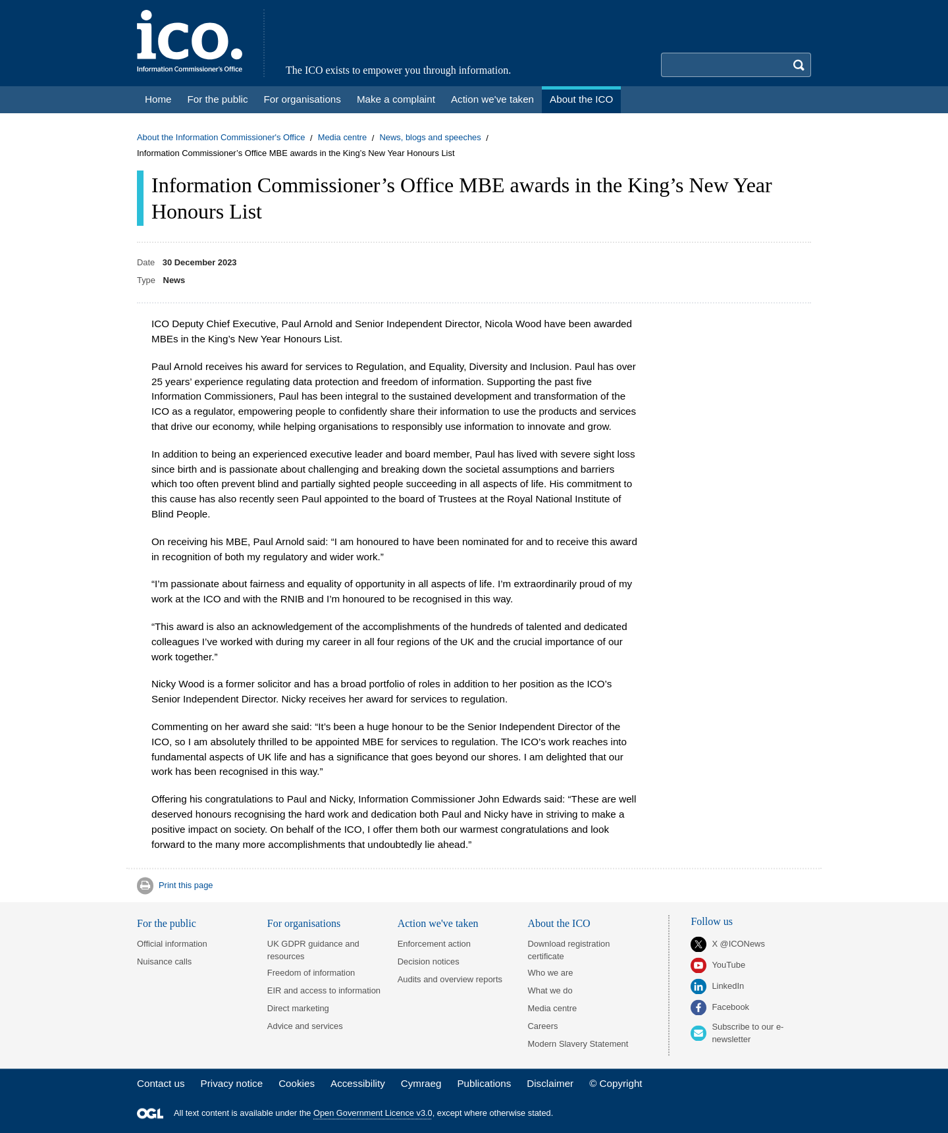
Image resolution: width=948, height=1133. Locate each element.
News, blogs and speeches (430, 138)
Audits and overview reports (450, 979)
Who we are (550, 973)
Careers (543, 1026)
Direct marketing (298, 1008)
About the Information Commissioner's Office (221, 138)
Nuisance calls (164, 961)
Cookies (296, 1083)
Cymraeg (421, 1083)
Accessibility (357, 1083)
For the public (166, 923)
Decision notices (429, 961)
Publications (484, 1083)
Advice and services (305, 1026)
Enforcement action (434, 944)
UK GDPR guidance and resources (313, 950)
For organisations (303, 923)
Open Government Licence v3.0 (373, 1114)
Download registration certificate (569, 950)
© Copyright (615, 1083)
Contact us (161, 1083)
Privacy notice (232, 1083)
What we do (550, 990)
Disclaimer (550, 1083)
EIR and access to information (324, 990)
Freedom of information (311, 973)
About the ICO (559, 923)
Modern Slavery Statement (578, 1044)
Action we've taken (438, 923)
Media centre (342, 138)
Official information (172, 944)
